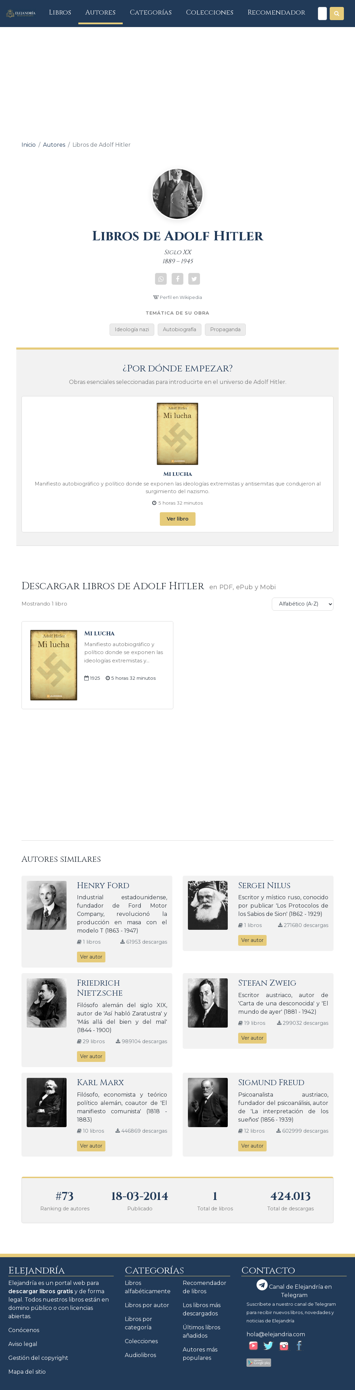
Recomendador (276, 12)
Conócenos (23, 1330)
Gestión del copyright (38, 1358)
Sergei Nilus (264, 885)
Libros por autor (147, 1305)
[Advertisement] (177, 79)
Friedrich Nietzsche (100, 988)
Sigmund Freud (271, 1082)
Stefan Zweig (267, 983)
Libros (63, 12)
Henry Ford (103, 885)
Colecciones (209, 12)
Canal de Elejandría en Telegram (294, 1288)
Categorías (151, 12)
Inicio (28, 144)
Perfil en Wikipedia (177, 297)
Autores (100, 12)
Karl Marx (100, 1082)
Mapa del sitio (27, 1371)
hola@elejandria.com (275, 1334)
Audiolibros (140, 1355)
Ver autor (91, 957)
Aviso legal (22, 1344)
